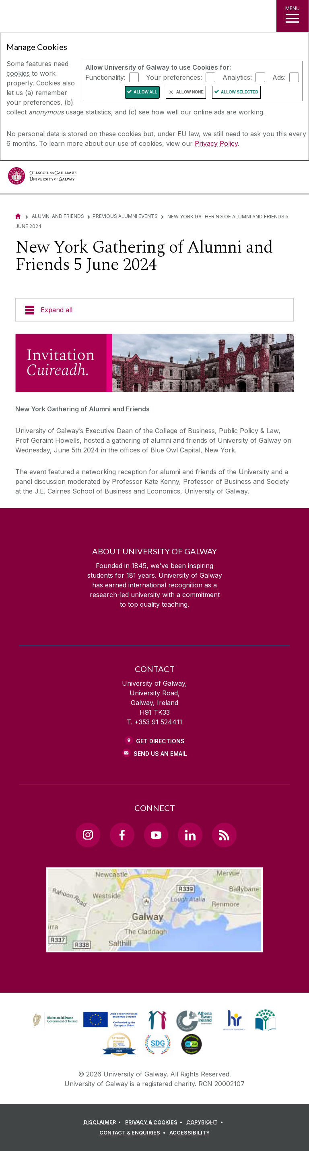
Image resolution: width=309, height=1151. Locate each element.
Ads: (279, 77)
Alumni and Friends (58, 216)
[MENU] (292, 16)
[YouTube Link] (156, 835)
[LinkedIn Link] (190, 835)
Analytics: (237, 77)
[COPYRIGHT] (205, 1122)
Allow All (145, 92)
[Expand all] (154, 310)
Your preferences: (174, 77)
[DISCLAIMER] (104, 1122)
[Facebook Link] (122, 835)
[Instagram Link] (88, 835)
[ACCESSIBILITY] (189, 1133)
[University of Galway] (42, 178)
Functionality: (105, 77)
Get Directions (160, 741)
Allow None (190, 92)
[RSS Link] (224, 835)
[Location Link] (154, 946)
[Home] (18, 216)
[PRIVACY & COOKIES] (155, 1122)
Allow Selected (239, 92)
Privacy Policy (216, 143)
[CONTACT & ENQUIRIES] (133, 1133)
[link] (84, 1020)
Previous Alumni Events (125, 216)
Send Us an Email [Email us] (160, 753)
